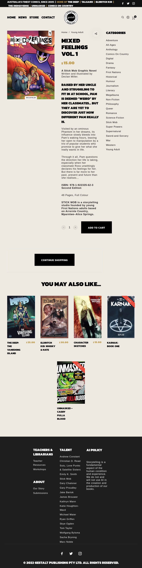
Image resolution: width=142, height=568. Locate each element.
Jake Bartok (67, 492)
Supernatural (113, 131)
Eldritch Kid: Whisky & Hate (48, 346)
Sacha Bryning (68, 537)
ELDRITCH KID (104, 2)
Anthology (112, 49)
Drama (110, 63)
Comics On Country (117, 54)
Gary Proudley (68, 488)
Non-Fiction (112, 99)
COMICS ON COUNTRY (60, 6)
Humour (110, 81)
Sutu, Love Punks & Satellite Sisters (70, 467)
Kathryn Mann (68, 501)
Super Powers (114, 126)
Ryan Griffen (67, 519)
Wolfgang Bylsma (70, 532)
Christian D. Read (70, 461)
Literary (110, 90)
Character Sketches (81, 344)
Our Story (38, 488)
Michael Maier (68, 514)
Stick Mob (112, 122)
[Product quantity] (69, 227)
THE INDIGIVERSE (18, 6)
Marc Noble (66, 542)
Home (64, 32)
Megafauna (112, 95)
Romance (111, 113)
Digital (110, 58)
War (108, 140)
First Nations (113, 72)
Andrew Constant (70, 456)
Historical (111, 77)
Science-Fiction (115, 117)
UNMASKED (38, 6)
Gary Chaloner (68, 483)
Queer (109, 108)
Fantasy (110, 67)
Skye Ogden (67, 523)
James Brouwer (69, 497)
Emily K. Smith (68, 474)
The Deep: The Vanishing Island (13, 348)
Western (111, 145)
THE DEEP (73, 2)
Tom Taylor (66, 528)
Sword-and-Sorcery (117, 136)
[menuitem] (12, 17)
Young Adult (77, 32)
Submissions (40, 493)
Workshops (39, 469)
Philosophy (112, 104)
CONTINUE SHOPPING (54, 260)
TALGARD (87, 2)
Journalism (112, 86)
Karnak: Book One (113, 344)
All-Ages (111, 45)
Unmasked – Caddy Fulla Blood (65, 413)
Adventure (112, 40)
